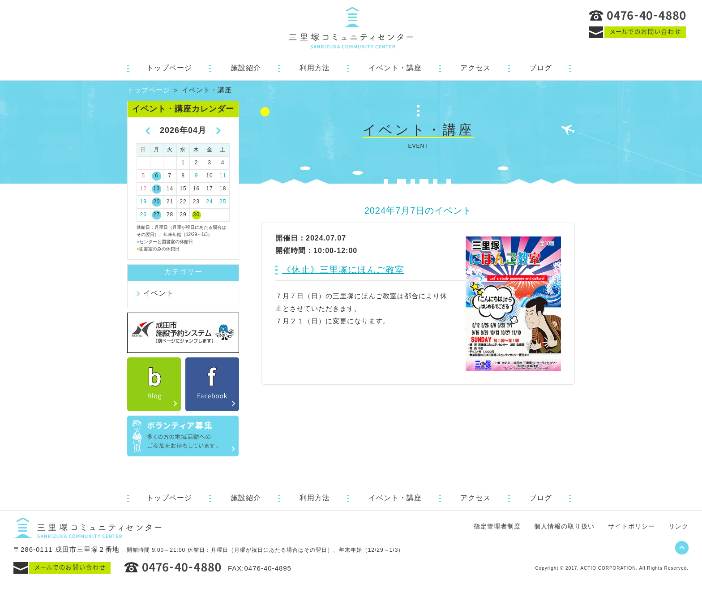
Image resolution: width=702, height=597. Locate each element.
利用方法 (315, 68)
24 (209, 201)
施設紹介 (246, 68)
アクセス (475, 68)
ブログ (540, 68)
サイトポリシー (631, 526)
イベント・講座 (395, 68)
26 (143, 214)
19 (143, 201)
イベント (158, 293)
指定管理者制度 (497, 526)
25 (222, 201)
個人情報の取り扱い (564, 526)
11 (222, 175)
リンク (678, 526)
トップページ (169, 68)
